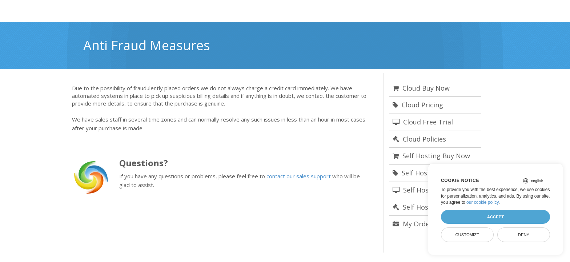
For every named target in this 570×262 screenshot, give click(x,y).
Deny (523, 235)
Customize (467, 235)
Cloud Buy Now (421, 88)
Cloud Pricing (418, 104)
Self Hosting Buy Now (431, 155)
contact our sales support (298, 176)
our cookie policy (482, 202)
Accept (495, 217)
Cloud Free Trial (423, 122)
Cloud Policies (419, 139)
